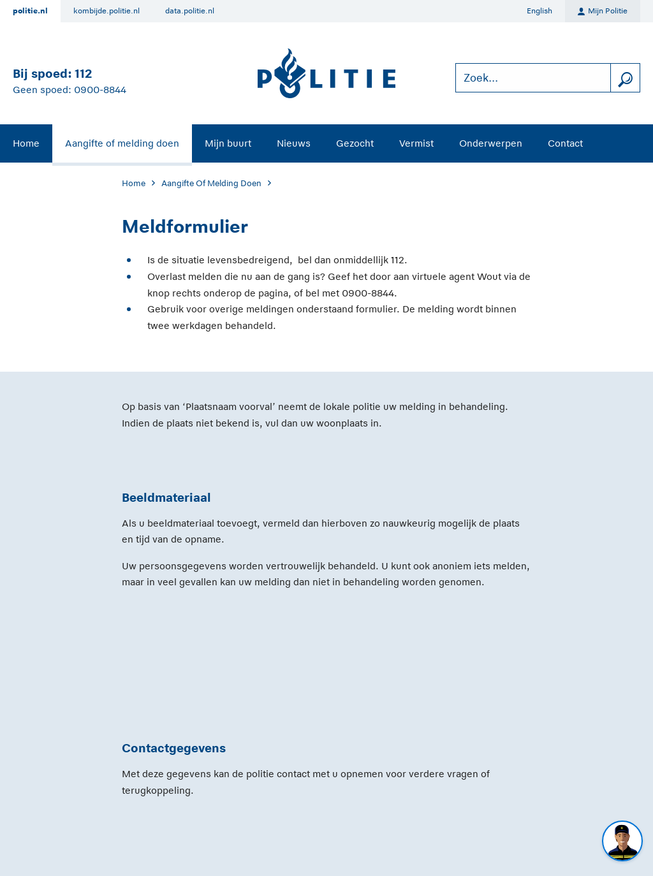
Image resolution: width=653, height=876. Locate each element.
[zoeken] (625, 78)
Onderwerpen (490, 143)
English (539, 11)
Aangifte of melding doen (122, 143)
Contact (565, 143)
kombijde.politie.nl (106, 11)
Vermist (416, 143)
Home (26, 143)
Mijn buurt (228, 143)
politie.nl (30, 11)
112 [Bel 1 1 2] (83, 74)
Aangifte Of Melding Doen (211, 183)
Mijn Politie (602, 11)
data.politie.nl (189, 11)
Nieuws (294, 143)
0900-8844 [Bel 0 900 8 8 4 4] (100, 90)
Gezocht (355, 143)
